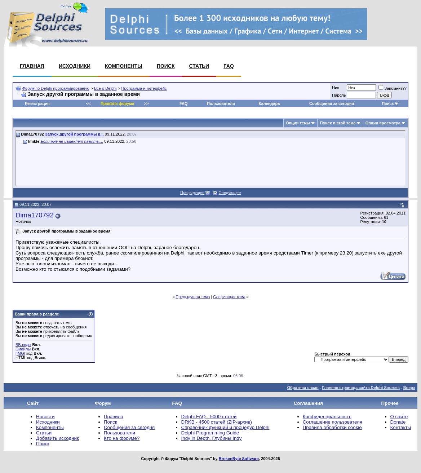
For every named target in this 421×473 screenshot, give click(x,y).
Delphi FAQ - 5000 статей (209, 416)
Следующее (230, 192)
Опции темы (298, 123)
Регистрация (37, 103)
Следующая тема (229, 297)
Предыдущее (192, 192)
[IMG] (20, 353)
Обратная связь (302, 387)
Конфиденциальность (327, 416)
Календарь (269, 103)
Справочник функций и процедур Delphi (225, 427)
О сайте (399, 416)
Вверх (409, 387)
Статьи (199, 66)
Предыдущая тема (193, 297)
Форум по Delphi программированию (55, 88)
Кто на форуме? (121, 438)
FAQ (228, 66)
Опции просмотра (382, 123)
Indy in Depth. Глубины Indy (211, 438)
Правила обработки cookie (332, 427)
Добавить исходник (57, 438)
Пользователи (221, 103)
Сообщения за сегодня (331, 103)
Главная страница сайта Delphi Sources (360, 387)
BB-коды (23, 344)
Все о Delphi (105, 88)
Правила (113, 416)
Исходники (74, 66)
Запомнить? (392, 88)
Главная (32, 66)
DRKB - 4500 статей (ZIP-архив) (216, 422)
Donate (398, 422)
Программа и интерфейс (144, 88)
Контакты (400, 427)
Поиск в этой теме (337, 123)
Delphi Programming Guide (210, 433)
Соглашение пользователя (332, 422)
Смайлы (23, 349)
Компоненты (123, 66)
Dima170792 (34, 215)
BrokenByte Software (239, 458)
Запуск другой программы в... (74, 134)
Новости (45, 416)
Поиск (166, 66)
